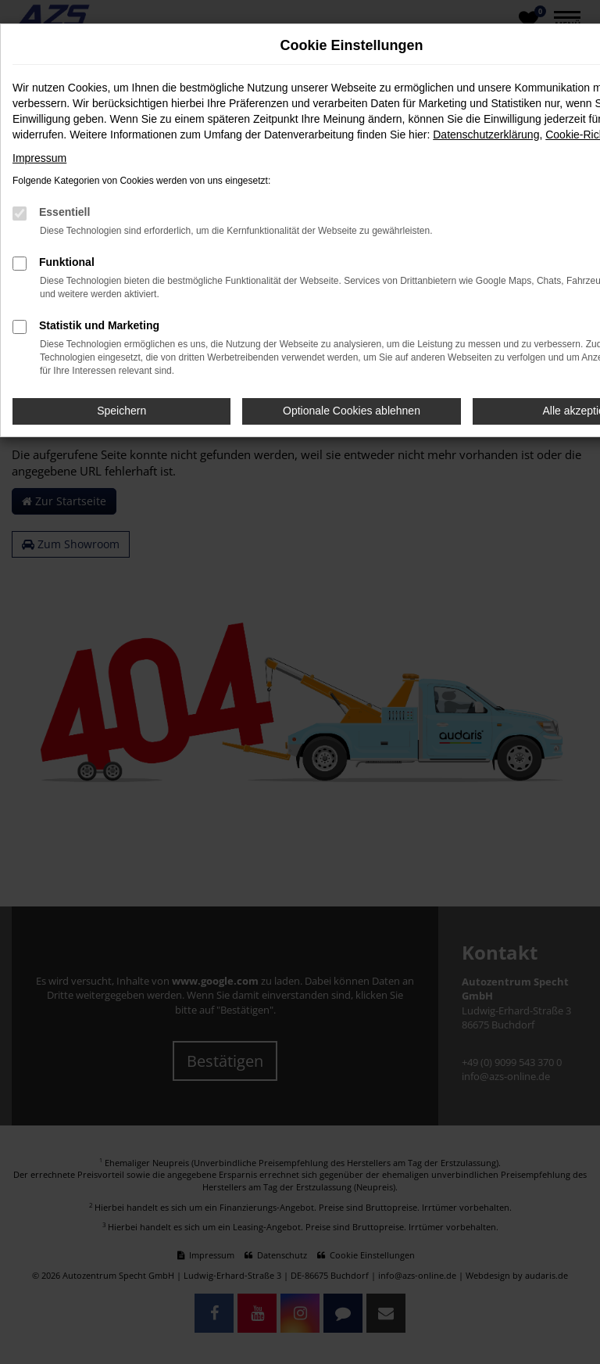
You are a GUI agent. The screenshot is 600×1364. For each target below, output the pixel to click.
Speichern (121, 410)
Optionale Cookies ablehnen (351, 410)
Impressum (39, 158)
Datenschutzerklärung (486, 134)
